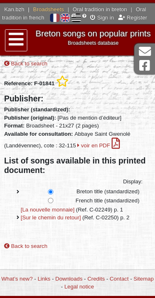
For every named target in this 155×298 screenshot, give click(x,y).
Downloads (69, 279)
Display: (133, 181)
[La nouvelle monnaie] (47, 210)
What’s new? (17, 279)
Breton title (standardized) (107, 191)
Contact (119, 279)
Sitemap (144, 279)
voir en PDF (98, 145)
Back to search (26, 63)
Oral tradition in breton (100, 9)
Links (44, 279)
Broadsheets (48, 9)
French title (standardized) (107, 200)
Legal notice (79, 287)
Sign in (102, 17)
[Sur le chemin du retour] (51, 217)
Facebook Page (144, 66)
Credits (96, 279)
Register (132, 17)
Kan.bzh (14, 9)
